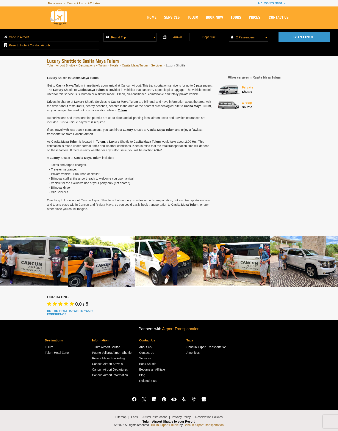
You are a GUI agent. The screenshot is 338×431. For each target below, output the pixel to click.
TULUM (192, 18)
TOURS (235, 18)
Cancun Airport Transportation (206, 347)
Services (157, 65)
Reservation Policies (209, 417)
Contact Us (75, 3)
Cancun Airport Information (110, 375)
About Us (145, 347)
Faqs (134, 417)
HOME (151, 18)
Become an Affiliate (152, 369)
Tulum (102, 65)
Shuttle (266, 89)
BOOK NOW (214, 18)
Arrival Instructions (154, 417)
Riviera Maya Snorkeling (108, 358)
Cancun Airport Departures (110, 369)
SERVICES (171, 18)
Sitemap (120, 417)
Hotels (114, 65)
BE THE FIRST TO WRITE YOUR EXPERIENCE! (70, 312)
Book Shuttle (147, 364)
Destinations (86, 65)
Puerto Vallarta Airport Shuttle (111, 352)
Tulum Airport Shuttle (61, 65)
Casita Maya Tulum (135, 65)
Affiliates (94, 3)
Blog (142, 375)
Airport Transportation (180, 329)
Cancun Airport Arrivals (107, 364)
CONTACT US (279, 18)
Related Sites (148, 380)
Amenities (193, 352)
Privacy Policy (181, 417)
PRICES (254, 18)
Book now (55, 3)
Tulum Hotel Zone (57, 352)
